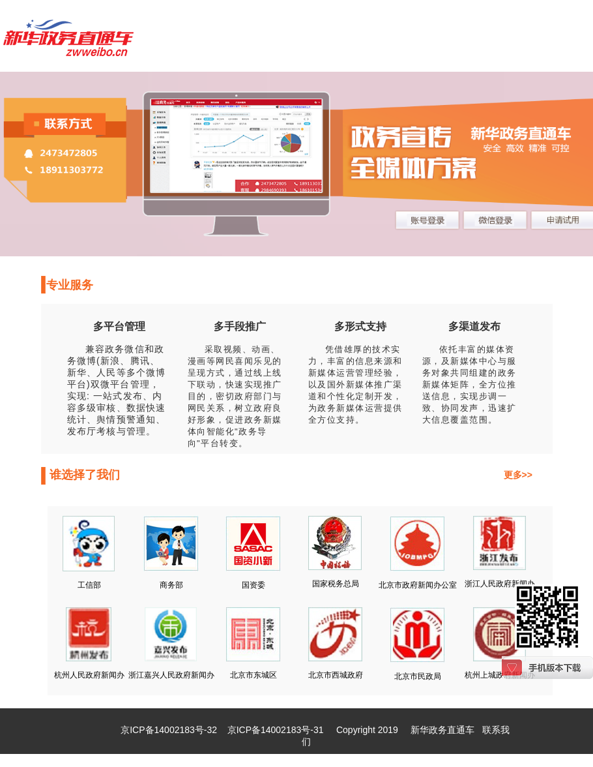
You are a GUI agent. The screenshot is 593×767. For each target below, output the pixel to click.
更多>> (518, 475)
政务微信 (125, 349)
